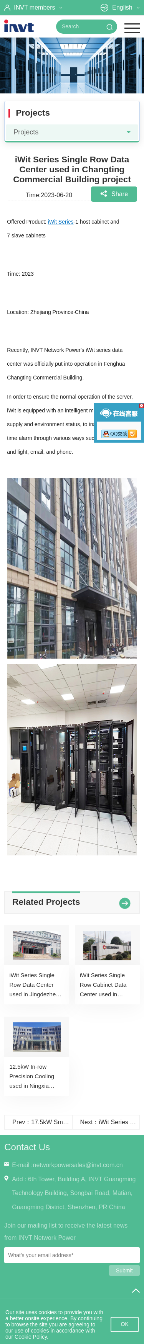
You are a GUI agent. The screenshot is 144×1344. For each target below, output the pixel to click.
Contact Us (27, 1147)
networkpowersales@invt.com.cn (77, 1165)
